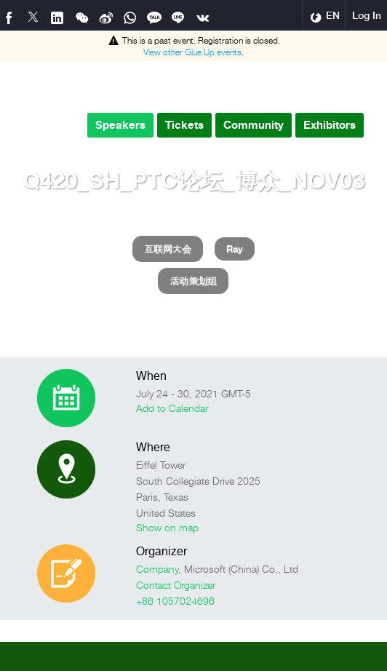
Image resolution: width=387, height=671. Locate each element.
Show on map (167, 527)
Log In (366, 15)
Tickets (184, 125)
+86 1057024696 (175, 601)
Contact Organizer (175, 585)
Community (253, 125)
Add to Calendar (172, 408)
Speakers (120, 125)
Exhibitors (329, 125)
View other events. (193, 52)
